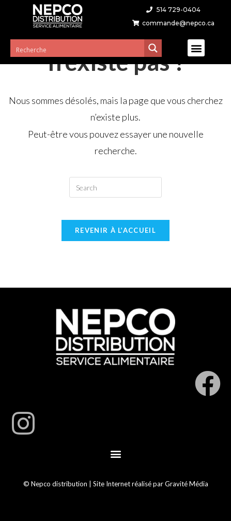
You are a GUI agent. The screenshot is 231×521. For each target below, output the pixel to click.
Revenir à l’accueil (115, 230)
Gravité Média (186, 484)
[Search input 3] (78, 50)
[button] (196, 47)
